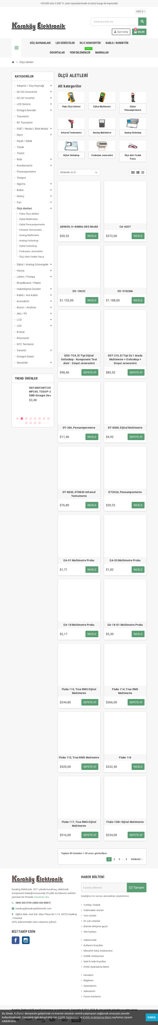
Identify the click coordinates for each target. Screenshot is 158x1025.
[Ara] (118, 21)
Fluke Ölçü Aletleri (71, 106)
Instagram (26, 940)
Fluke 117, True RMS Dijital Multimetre (79, 823)
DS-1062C (79, 291)
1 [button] (17, 418)
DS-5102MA (125, 291)
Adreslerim (89, 991)
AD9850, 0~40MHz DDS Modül (79, 226)
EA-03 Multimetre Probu (125, 560)
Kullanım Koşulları (93, 945)
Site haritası (90, 931)
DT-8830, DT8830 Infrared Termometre (79, 494)
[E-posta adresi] (104, 887)
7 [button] (44, 418)
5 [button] (35, 418)
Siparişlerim (90, 985)
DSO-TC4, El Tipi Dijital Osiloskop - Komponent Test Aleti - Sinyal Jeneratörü (79, 359)
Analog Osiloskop (133, 132)
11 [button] (35, 423)
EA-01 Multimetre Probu (79, 560)
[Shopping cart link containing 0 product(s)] (139, 32)
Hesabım (88, 975)
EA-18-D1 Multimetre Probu (125, 624)
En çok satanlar (92, 921)
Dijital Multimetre (102, 106)
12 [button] (39, 423)
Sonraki (137, 859)
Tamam (136, 887)
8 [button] (48, 418)
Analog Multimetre (102, 132)
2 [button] (22, 418)
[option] (33, 399)
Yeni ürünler (90, 915)
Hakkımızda (90, 940)
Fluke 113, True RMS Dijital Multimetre (79, 691)
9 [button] (26, 423)
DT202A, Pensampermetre (125, 492)
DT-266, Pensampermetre (79, 427)
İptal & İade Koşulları (95, 961)
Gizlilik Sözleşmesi (94, 956)
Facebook (15, 940)
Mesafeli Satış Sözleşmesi (98, 950)
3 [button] (26, 418)
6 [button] (39, 418)
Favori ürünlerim (92, 996)
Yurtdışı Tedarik (92, 904)
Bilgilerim (89, 980)
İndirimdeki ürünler (94, 910)
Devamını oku (41, 897)
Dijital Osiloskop (71, 155)
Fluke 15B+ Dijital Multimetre (125, 821)
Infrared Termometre (71, 132)
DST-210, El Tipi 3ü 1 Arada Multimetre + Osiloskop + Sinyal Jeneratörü (125, 359)
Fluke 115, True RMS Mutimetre (79, 757)
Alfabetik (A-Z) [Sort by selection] (68, 172)
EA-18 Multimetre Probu (79, 624)
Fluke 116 (125, 757)
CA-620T (125, 226)
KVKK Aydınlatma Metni (96, 966)
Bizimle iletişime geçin (96, 926)
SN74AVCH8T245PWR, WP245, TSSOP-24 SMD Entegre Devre (43, 391)
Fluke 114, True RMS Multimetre (125, 691)
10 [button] (30, 423)
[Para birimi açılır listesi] (140, 11)
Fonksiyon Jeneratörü (102, 155)
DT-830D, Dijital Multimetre (125, 427)
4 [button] (30, 418)
